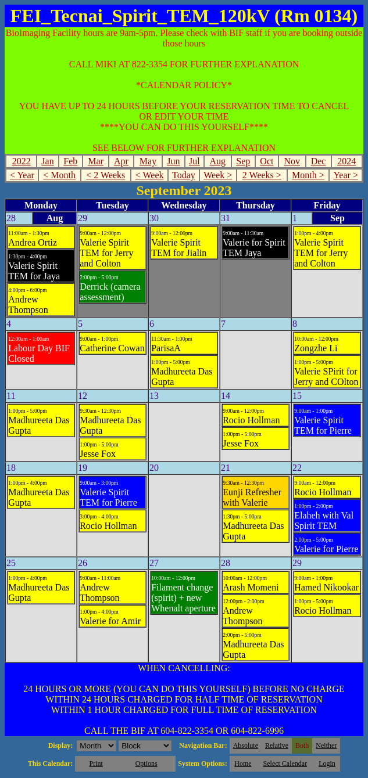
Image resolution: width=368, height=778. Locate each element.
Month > (308, 175)
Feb (70, 161)
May (148, 161)
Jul (194, 161)
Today (183, 175)
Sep (243, 161)
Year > (345, 175)
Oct (266, 161)
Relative (276, 745)
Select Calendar (285, 763)
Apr (121, 161)
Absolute (245, 745)
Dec (318, 161)
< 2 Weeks (105, 175)
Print (95, 763)
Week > (217, 175)
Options (146, 763)
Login (327, 763)
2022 (21, 161)
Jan (47, 161)
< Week (149, 175)
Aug (218, 161)
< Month (59, 175)
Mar (95, 161)
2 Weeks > (261, 175)
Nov (292, 161)
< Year (22, 175)
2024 (346, 161)
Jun (173, 161)
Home (242, 763)
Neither (326, 745)
